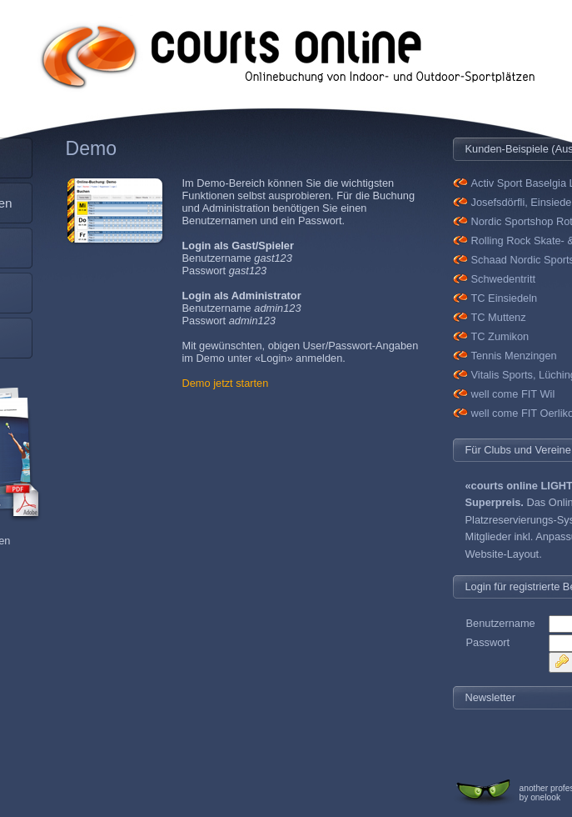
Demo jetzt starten (225, 383)
